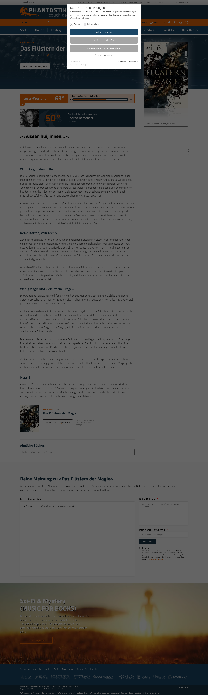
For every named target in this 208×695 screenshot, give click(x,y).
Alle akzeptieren (104, 32)
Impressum (121, 61)
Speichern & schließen (104, 40)
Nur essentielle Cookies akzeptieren (104, 48)
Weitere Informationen (104, 55)
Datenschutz (133, 61)
